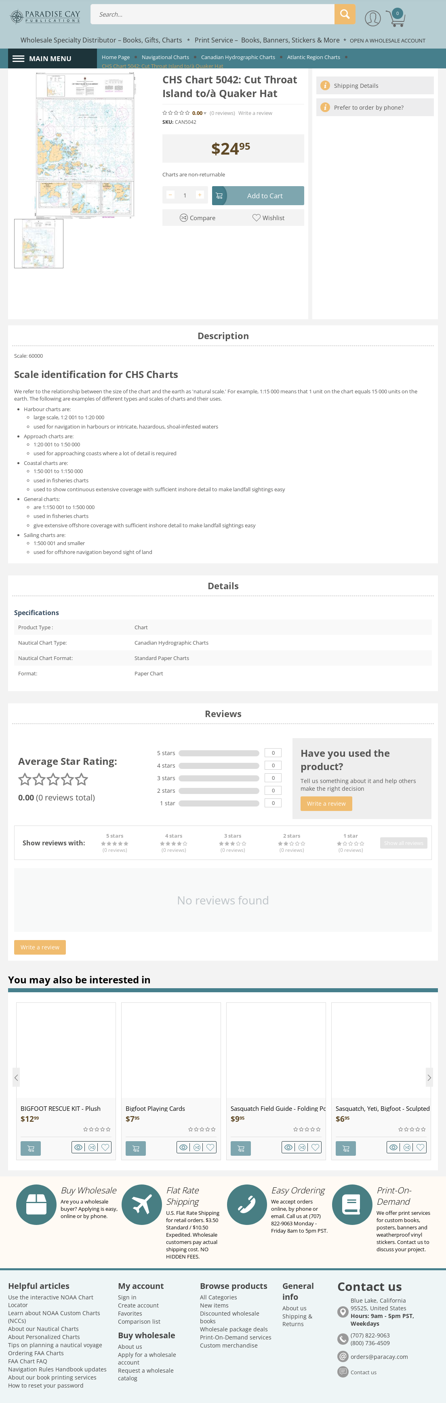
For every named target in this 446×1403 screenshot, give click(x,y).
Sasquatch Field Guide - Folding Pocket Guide (278, 1108)
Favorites (130, 1292)
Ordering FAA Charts (36, 1332)
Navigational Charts (165, 57)
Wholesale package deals (234, 1308)
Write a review (255, 113)
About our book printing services (52, 1356)
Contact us (364, 1351)
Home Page (116, 57)
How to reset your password (46, 1364)
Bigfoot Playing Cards (155, 1108)
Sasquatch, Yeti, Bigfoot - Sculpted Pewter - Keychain (383, 1108)
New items (214, 1284)
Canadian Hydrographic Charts (238, 57)
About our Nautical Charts (43, 1308)
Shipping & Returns (297, 1299)
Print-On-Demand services (235, 1316)
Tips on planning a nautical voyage (55, 1324)
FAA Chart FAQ (27, 1340)
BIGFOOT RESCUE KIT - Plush (61, 1108)
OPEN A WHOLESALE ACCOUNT (387, 40)
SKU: (167, 122)
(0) (222, 113)
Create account (138, 1284)
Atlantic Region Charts (313, 57)
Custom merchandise (229, 1324)
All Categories (218, 1276)
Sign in (127, 1276)
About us (130, 1325)
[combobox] (223, 14)
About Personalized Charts (44, 1316)
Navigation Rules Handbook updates (57, 1348)
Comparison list (139, 1300)
